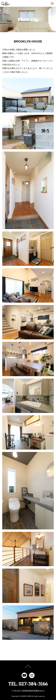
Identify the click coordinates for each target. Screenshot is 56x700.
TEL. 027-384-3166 (28, 683)
